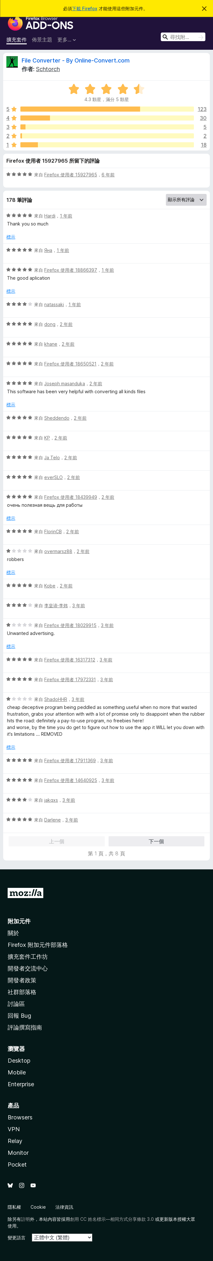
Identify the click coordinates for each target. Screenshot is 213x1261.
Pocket (17, 1164)
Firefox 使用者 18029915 (70, 625)
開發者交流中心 (28, 968)
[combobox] (183, 37)
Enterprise (21, 1084)
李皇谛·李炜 (56, 605)
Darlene (52, 819)
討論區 (16, 1003)
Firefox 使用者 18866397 (70, 270)
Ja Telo (52, 457)
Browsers (20, 1117)
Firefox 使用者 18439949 (70, 497)
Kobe (49, 585)
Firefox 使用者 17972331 (70, 679)
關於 (13, 933)
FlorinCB (53, 531)
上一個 (56, 841)
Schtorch (48, 69)
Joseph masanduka (64, 383)
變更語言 (16, 1237)
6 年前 (108, 174)
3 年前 (78, 605)
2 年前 (66, 324)
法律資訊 (64, 1207)
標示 (10, 237)
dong (49, 324)
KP (47, 437)
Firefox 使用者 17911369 (70, 760)
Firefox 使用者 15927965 (70, 174)
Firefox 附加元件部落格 (38, 944)
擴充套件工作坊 (28, 956)
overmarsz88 (58, 551)
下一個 (156, 841)
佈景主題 (42, 39)
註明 (25, 1219)
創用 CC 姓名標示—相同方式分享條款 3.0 (112, 1219)
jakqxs (51, 800)
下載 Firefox (84, 8)
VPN (14, 1129)
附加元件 (19, 921)
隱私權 (14, 1207)
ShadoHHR (55, 699)
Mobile (17, 1072)
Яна (48, 250)
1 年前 (66, 215)
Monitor (18, 1152)
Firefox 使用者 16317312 (69, 659)
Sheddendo (56, 418)
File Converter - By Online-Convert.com (76, 60)
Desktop (19, 1060)
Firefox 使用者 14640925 (70, 780)
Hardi (49, 215)
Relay (15, 1141)
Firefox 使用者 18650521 (70, 363)
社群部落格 (22, 992)
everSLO (53, 477)
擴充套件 (16, 39)
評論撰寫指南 (25, 1027)
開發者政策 (22, 980)
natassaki (54, 304)
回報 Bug (19, 1015)
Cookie (38, 1207)
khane (50, 344)
